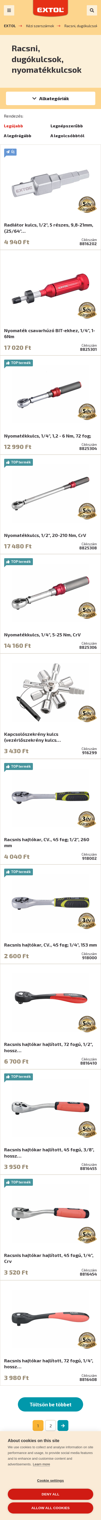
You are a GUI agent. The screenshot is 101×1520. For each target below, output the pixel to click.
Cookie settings (50, 1480)
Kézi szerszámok (40, 26)
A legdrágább (17, 135)
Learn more (41, 1464)
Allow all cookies (50, 1508)
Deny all (50, 1494)
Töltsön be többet (50, 1404)
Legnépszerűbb (67, 125)
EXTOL (10, 26)
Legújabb (13, 125)
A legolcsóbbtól (67, 135)
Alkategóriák (54, 98)
